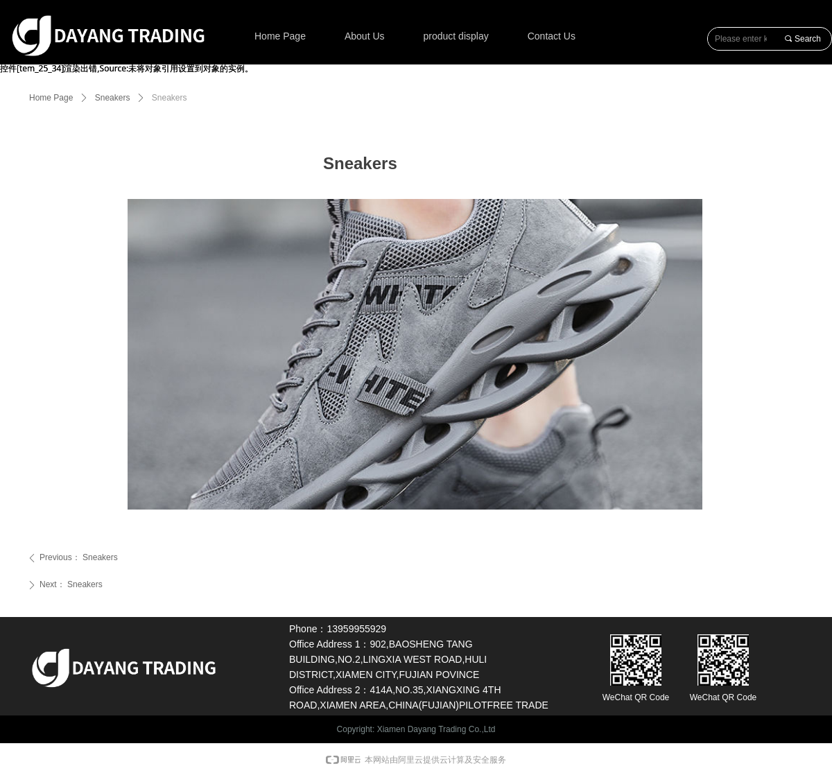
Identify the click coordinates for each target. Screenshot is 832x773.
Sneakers (112, 98)
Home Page (51, 98)
